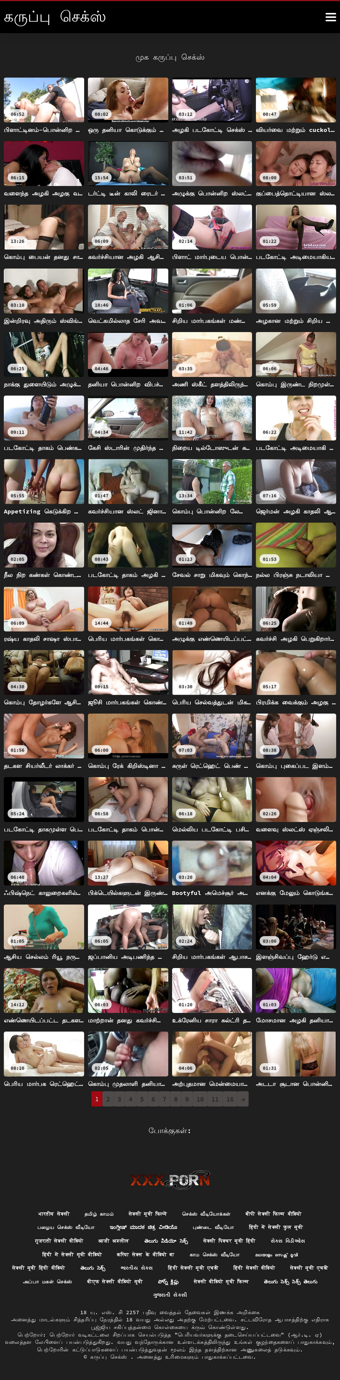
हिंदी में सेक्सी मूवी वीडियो (65, 1253)
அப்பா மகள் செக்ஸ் (103, 1280)
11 (215, 1099)
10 (200, 1099)
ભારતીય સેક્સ (162, 1266)
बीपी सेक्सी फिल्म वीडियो (280, 1210)
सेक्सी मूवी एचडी (40, 1280)
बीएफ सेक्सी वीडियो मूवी (175, 1280)
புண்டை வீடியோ (216, 1224)
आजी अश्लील (110, 1238)
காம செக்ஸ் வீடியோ (219, 1253)
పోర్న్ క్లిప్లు (232, 1280)
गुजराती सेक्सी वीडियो (52, 1238)
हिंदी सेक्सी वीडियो (288, 1266)
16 (230, 1099)
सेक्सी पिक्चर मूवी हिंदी (234, 1238)
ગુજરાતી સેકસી (207, 1294)
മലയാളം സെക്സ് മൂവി (285, 1253)
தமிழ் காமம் (93, 1210)
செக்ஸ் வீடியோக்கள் (207, 1210)
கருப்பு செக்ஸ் (110, 1356)
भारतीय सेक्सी (45, 1210)
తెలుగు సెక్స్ (117, 1266)
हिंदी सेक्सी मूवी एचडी (222, 1266)
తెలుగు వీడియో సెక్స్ (166, 1238)
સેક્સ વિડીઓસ (296, 1238)
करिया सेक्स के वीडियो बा (145, 1253)
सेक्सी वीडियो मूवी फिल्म (289, 1280)
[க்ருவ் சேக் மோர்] (331, 17)
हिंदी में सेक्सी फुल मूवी (283, 1224)
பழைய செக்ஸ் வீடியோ (59, 1224)
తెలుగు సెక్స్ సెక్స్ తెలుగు (144, 1294)
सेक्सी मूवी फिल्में (145, 1210)
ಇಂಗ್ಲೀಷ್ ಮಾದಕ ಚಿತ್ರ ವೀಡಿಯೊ (142, 1224)
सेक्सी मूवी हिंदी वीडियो (58, 1266)
